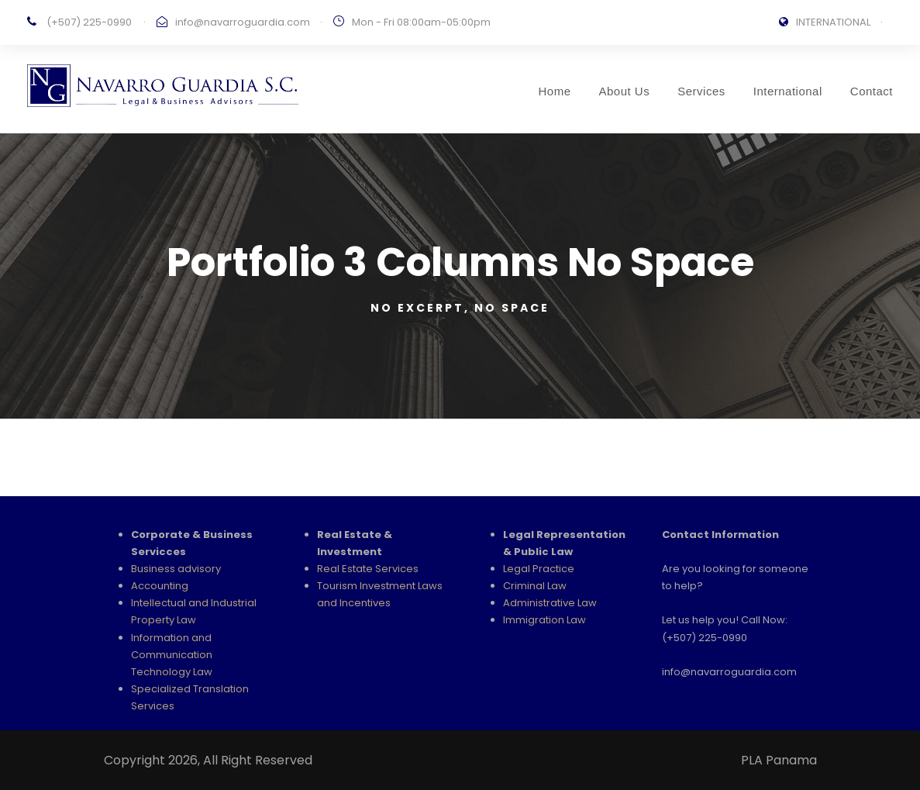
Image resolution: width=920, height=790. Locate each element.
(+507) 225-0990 (89, 22)
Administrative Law (550, 602)
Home (554, 91)
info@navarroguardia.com (242, 22)
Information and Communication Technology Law (171, 654)
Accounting (159, 585)
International (787, 91)
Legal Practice (538, 568)
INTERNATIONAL (833, 22)
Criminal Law (535, 585)
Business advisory (176, 568)
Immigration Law (544, 619)
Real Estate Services (368, 568)
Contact (871, 91)
